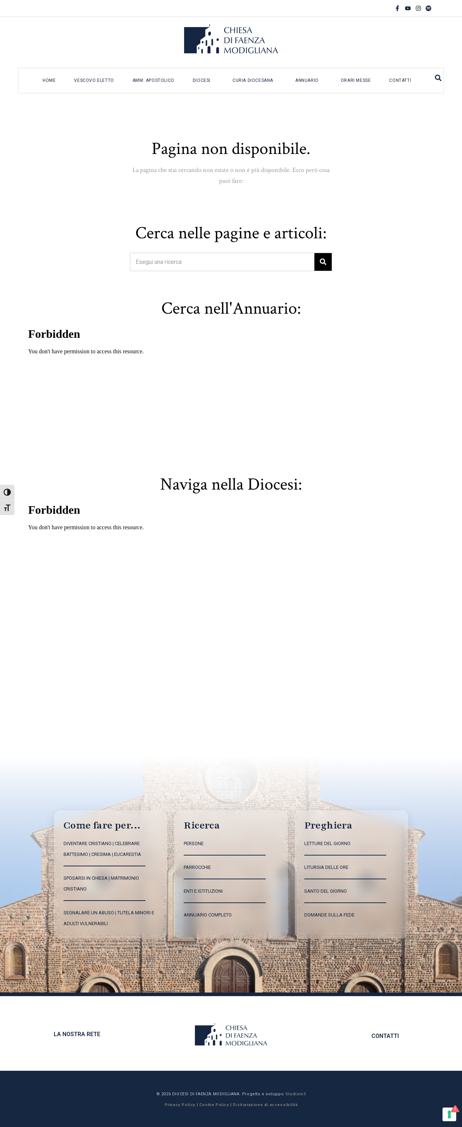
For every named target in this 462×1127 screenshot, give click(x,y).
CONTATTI (385, 1036)
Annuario (307, 80)
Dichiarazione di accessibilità (265, 1104)
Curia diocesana (252, 80)
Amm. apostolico (153, 80)
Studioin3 (295, 1094)
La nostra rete (77, 1034)
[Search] (323, 262)
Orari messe (356, 80)
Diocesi (201, 80)
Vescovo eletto (94, 80)
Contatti (400, 80)
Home (49, 80)
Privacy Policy (180, 1104)
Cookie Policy (214, 1104)
